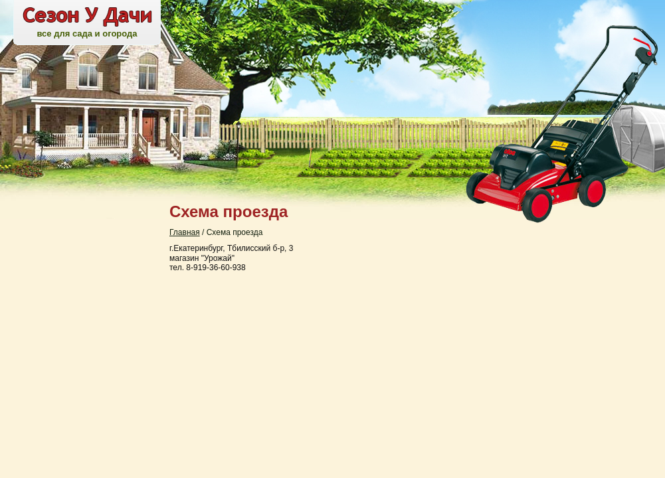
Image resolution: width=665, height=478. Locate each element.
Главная (184, 232)
